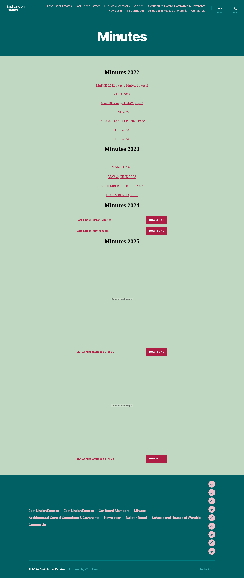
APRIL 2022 (122, 94)
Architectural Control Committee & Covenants (176, 6)
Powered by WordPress (84, 569)
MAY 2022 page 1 (113, 103)
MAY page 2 (135, 103)
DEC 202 (121, 139)
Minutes (139, 6)
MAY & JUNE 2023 (122, 177)
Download (156, 219)
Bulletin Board (135, 10)
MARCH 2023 (121, 167)
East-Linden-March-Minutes (96, 219)
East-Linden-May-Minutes (94, 230)
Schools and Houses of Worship (167, 10)
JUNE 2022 (122, 112)
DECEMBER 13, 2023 (122, 195)
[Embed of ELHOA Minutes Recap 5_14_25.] (122, 405)
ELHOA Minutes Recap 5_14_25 (97, 458)
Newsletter (116, 10)
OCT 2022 (122, 130)
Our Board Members (117, 6)
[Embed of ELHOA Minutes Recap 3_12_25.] (122, 298)
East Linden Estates (16, 8)
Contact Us (198, 10)
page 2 (144, 85)
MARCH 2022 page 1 (110, 85)
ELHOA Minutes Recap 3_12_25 (97, 351)
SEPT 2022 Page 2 (135, 121)
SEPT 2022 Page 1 (108, 121)
